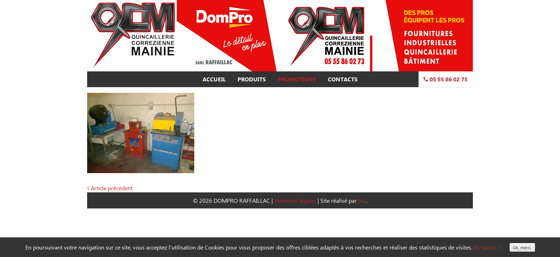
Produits (252, 79)
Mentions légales (295, 200)
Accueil (214, 79)
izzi (362, 200)
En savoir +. (488, 247)
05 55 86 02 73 (446, 79)
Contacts (343, 79)
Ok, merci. (522, 247)
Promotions (297, 79)
